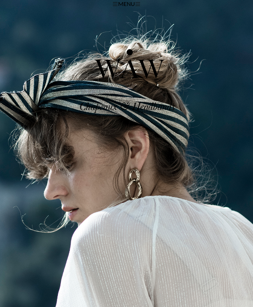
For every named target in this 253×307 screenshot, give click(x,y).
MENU (126, 4)
